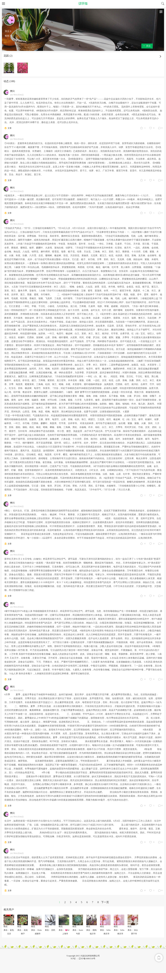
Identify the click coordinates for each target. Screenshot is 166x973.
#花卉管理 (105, 314)
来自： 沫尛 (133, 930)
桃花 (5, 926)
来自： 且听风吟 (52, 930)
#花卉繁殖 (137, 232)
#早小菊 (46, 772)
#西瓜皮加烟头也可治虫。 (145, 114)
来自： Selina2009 (107, 930)
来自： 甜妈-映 (92, 930)
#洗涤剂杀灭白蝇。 (98, 103)
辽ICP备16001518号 (87, 958)
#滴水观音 (148, 729)
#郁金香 (148, 749)
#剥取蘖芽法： (77, 159)
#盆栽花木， (10, 195)
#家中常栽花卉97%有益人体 (18, 611)
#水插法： (12, 143)
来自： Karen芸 (78, 930)
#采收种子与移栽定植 (72, 294)
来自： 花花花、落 (25, 930)
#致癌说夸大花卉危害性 (92, 630)
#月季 (7, 694)
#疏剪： (109, 518)
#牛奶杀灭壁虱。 (112, 107)
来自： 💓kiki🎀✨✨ (68, 930)
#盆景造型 (109, 478)
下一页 (105, 902)
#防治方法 (51, 832)
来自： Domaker (38, 930)
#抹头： (45, 514)
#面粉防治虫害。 (150, 110)
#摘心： (8, 510)
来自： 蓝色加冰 (11, 930)
